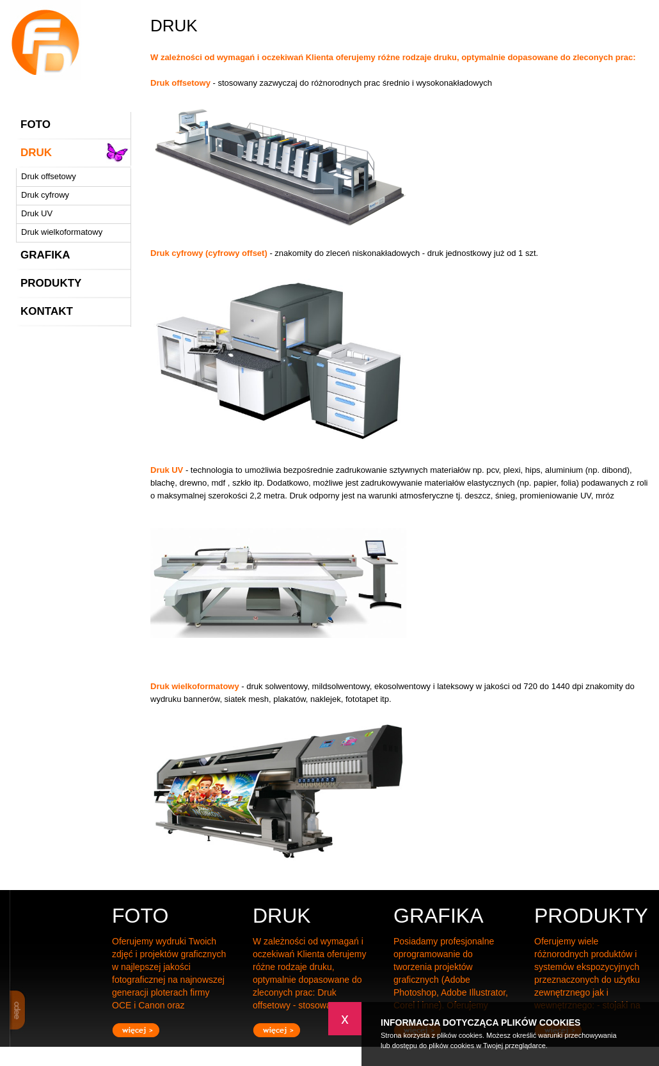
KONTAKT (46, 311)
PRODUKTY (50, 283)
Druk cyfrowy (45, 195)
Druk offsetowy (48, 176)
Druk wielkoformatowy (61, 232)
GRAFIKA (45, 255)
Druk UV (36, 213)
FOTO (35, 124)
